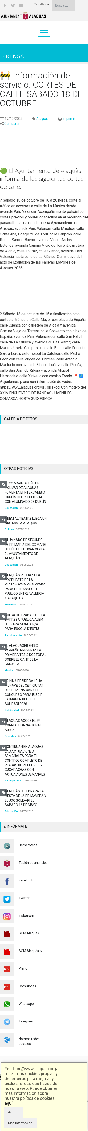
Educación (11, 508)
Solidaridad (12, 710)
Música (9, 670)
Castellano (42, 4)
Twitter (24, 898)
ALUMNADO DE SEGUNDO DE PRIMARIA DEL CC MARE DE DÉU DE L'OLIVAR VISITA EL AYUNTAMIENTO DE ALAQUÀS (25, 549)
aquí (8, 1103)
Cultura (9, 529)
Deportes (10, 736)
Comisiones (27, 986)
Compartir (11, 123)
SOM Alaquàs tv (30, 951)
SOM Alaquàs (29, 933)
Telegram (26, 1021)
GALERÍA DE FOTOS (20, 419)
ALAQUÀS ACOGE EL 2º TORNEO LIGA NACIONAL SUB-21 (23, 725)
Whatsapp (26, 1004)
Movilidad (11, 604)
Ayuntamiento (13, 635)
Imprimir (69, 119)
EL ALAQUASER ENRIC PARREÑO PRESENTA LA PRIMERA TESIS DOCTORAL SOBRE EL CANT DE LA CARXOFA (25, 655)
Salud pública (13, 780)
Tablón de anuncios (33, 863)
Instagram (26, 915)
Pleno (23, 968)
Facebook (26, 880)
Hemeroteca (28, 845)
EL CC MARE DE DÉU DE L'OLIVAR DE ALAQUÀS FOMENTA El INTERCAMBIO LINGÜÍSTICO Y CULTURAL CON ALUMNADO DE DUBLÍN (25, 492)
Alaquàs (42, 119)
